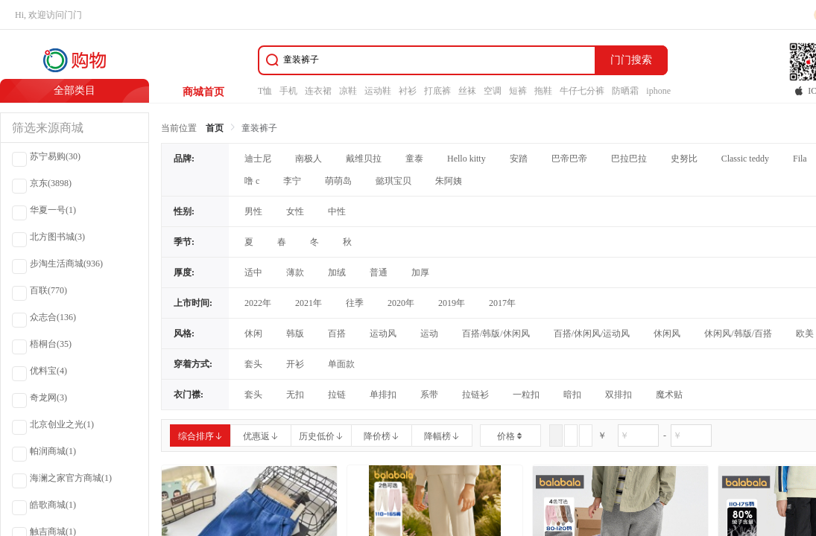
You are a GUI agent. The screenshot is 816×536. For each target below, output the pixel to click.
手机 (288, 91)
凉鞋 (348, 91)
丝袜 (467, 91)
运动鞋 (377, 91)
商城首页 (203, 92)
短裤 (518, 91)
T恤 (265, 91)
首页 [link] (215, 128)
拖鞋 (543, 91)
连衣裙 (318, 91)
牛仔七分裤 (582, 91)
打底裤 (437, 91)
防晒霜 (625, 91)
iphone (658, 91)
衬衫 (408, 91)
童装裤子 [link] (259, 128)
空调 (493, 91)
